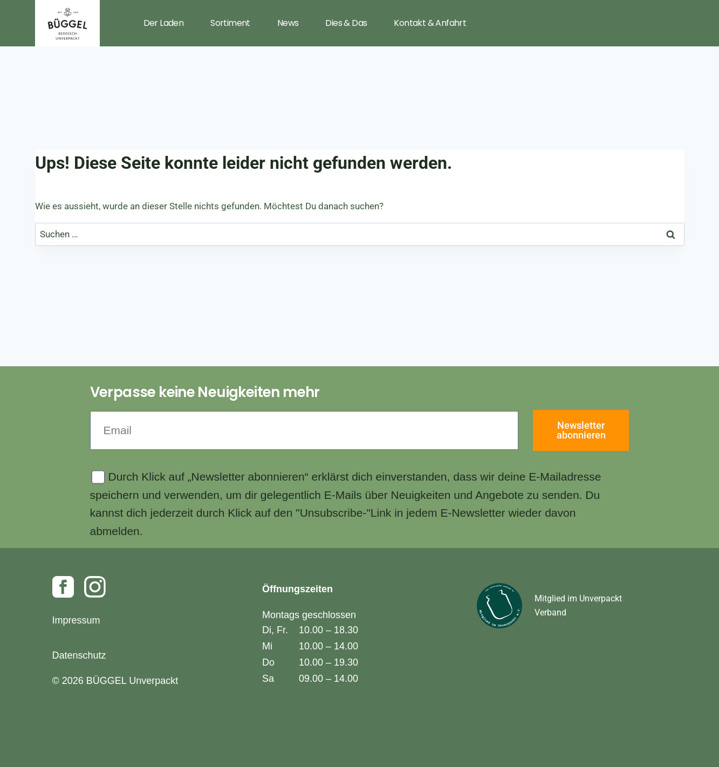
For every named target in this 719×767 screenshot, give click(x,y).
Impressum (76, 620)
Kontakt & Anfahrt (430, 23)
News (288, 23)
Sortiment (230, 23)
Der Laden (163, 23)
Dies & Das (346, 23)
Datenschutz (79, 655)
